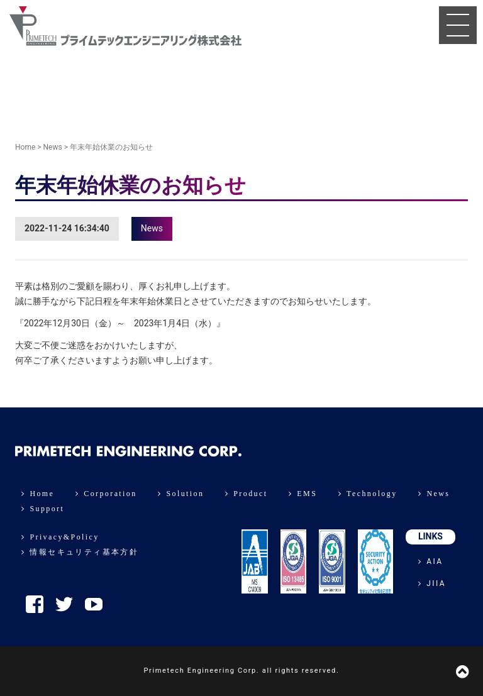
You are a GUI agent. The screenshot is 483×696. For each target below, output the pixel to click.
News (52, 147)
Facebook (35, 604)
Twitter (64, 604)
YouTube (94, 604)
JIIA (432, 583)
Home (25, 147)
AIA (430, 561)
